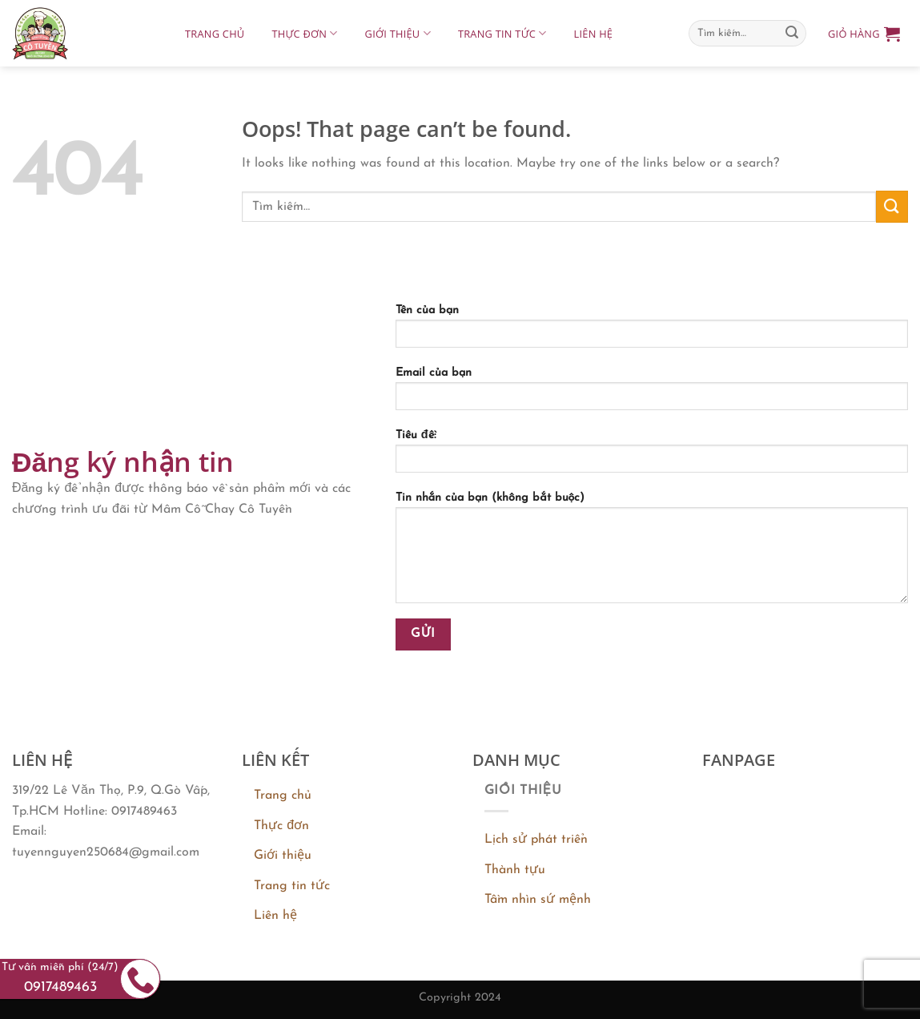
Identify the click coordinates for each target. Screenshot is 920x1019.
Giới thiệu (398, 33)
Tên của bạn (652, 331)
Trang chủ (214, 33)
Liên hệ (593, 33)
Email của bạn (652, 394)
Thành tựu (514, 870)
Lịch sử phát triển (536, 839)
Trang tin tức (502, 33)
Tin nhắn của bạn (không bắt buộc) (652, 553)
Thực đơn (304, 33)
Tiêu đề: (652, 456)
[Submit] (792, 33)
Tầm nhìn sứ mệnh (537, 899)
